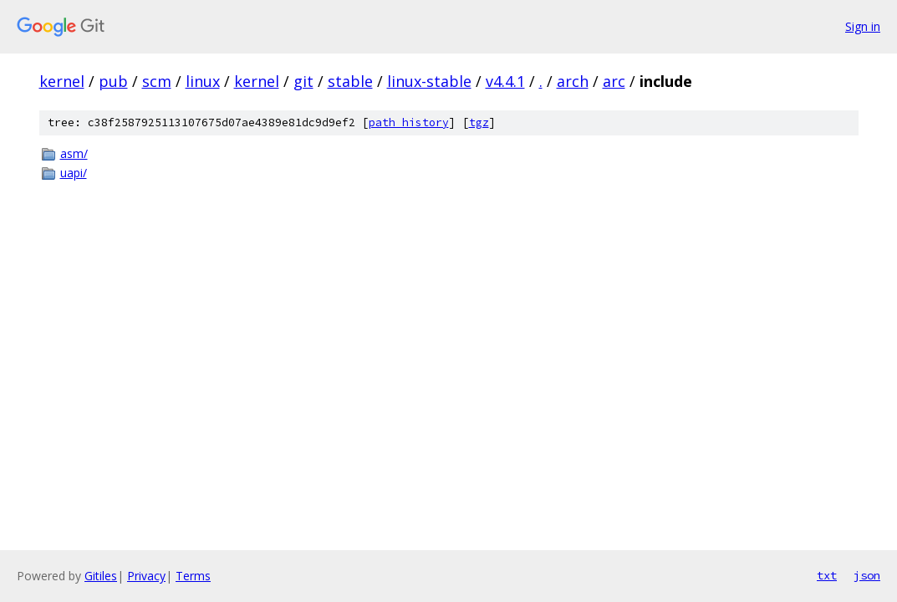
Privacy (146, 576)
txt (827, 575)
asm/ (74, 153)
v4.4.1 (505, 81)
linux (203, 81)
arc (614, 81)
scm (156, 81)
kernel (61, 81)
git (303, 81)
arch (573, 81)
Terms (193, 576)
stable (350, 81)
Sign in (862, 26)
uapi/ (73, 173)
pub (113, 81)
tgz (479, 122)
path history (409, 122)
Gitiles (100, 576)
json (867, 575)
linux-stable (429, 81)
